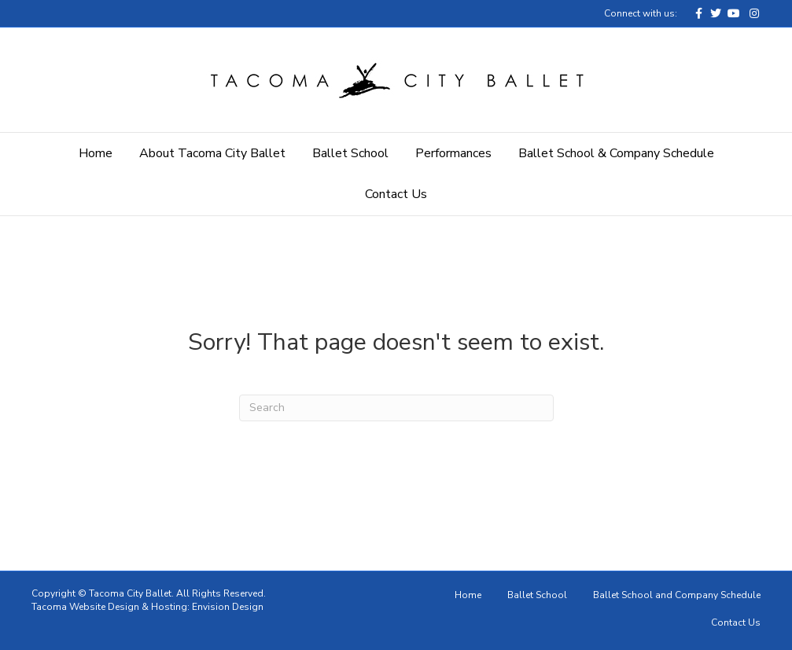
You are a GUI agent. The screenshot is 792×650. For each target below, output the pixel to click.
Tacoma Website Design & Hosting (109, 606)
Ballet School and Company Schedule (677, 595)
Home (95, 153)
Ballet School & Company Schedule (616, 153)
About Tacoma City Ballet (212, 153)
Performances (453, 153)
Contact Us (396, 194)
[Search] (396, 408)
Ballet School (350, 153)
